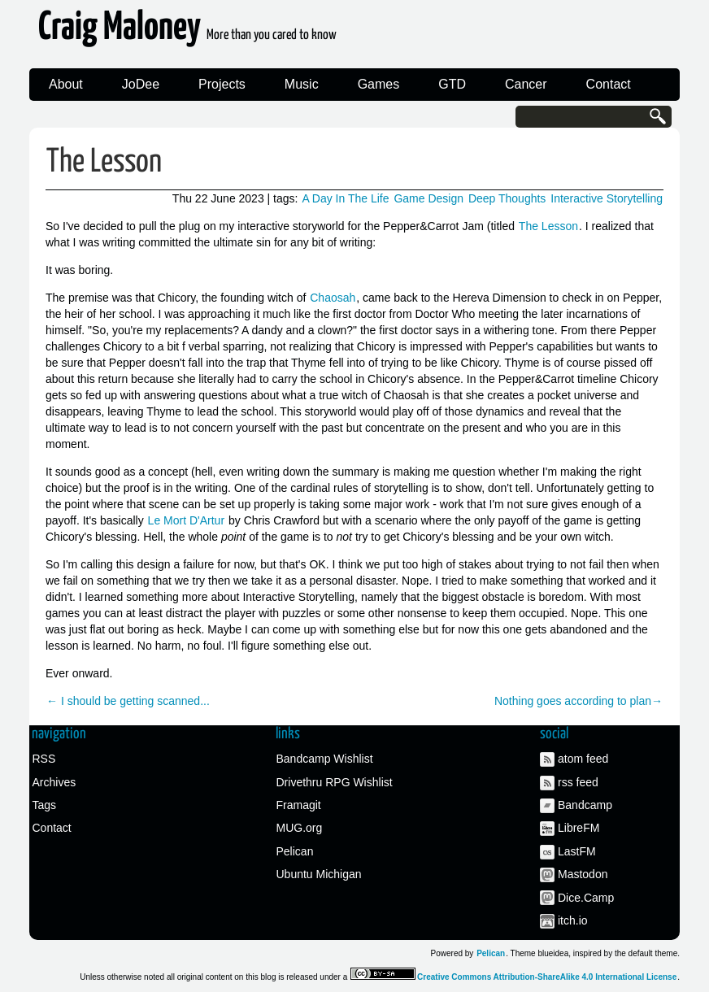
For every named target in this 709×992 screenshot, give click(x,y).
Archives (54, 782)
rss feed (578, 782)
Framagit (298, 804)
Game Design (428, 198)
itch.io (573, 920)
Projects (222, 84)
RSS (44, 758)
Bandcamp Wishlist (324, 758)
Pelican (295, 851)
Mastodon (582, 874)
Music (302, 84)
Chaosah (332, 297)
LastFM (577, 851)
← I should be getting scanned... (128, 700)
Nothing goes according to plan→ (578, 700)
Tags (45, 804)
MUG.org (299, 827)
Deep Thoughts (507, 198)
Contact (608, 84)
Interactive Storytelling (606, 198)
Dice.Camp (586, 897)
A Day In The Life (345, 198)
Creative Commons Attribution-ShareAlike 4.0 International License (546, 976)
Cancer (526, 84)
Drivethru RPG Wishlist (334, 782)
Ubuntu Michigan (319, 874)
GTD (452, 84)
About (66, 84)
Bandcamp (585, 804)
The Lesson (104, 162)
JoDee (140, 84)
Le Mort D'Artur (186, 520)
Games (379, 84)
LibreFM (578, 827)
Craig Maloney (187, 32)
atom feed (583, 758)
